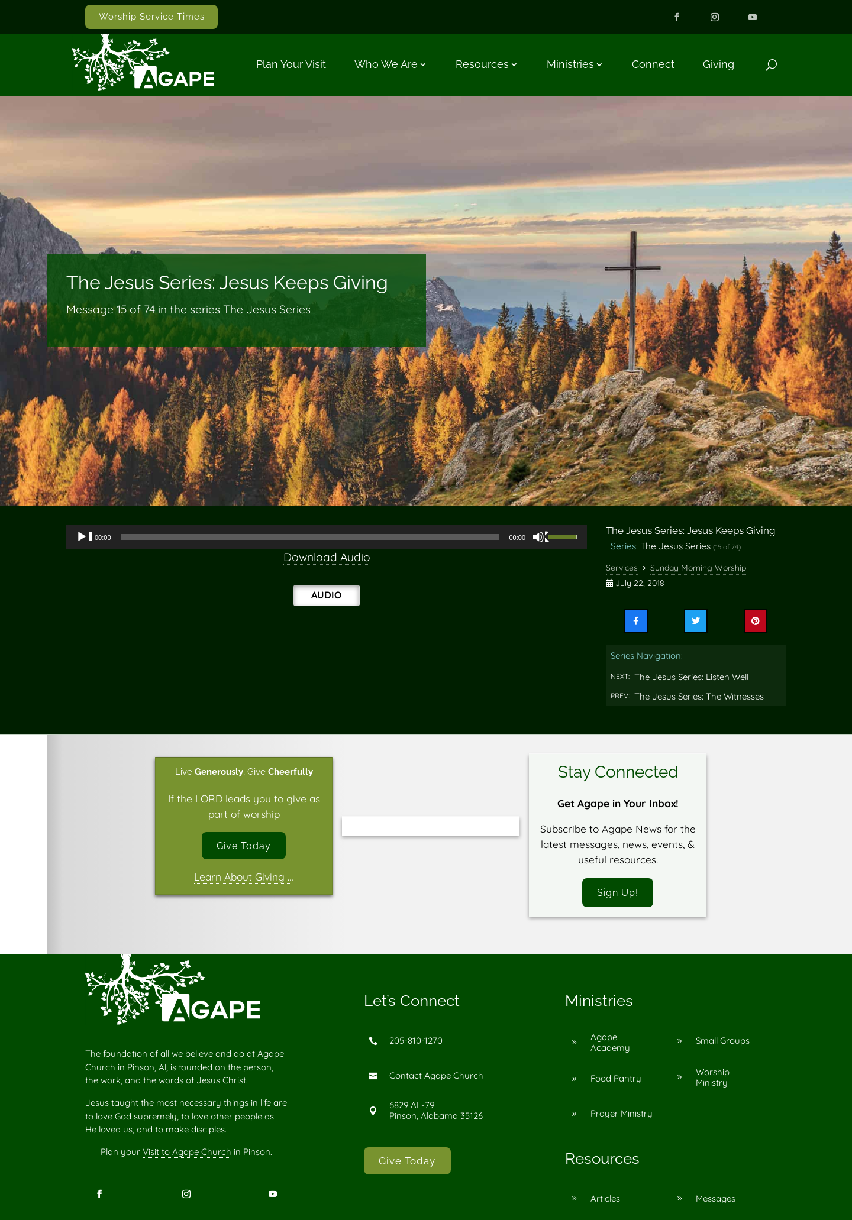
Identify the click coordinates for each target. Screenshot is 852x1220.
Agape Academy (610, 1043)
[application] (326, 537)
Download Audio (326, 557)
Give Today (244, 846)
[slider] (310, 537)
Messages (715, 1199)
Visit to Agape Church (187, 1152)
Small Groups (723, 1042)
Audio (326, 595)
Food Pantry (615, 1080)
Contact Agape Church (436, 1077)
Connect (653, 64)
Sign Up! (618, 893)
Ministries (570, 64)
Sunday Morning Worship (698, 567)
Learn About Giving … (243, 878)
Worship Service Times (152, 16)
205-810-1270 (416, 1042)
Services (622, 567)
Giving (718, 64)
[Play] (84, 537)
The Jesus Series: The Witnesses (699, 696)
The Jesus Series (675, 546)
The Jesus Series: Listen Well (691, 677)
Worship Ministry (713, 1078)
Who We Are (386, 64)
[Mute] (541, 537)
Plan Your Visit (291, 64)
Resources (482, 64)
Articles (605, 1199)
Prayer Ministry (621, 1115)
